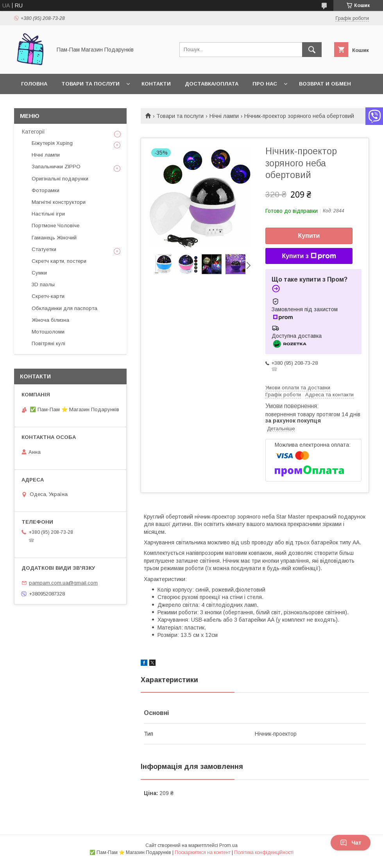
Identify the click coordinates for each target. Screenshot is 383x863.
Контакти (156, 84)
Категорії (33, 131)
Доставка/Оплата (211, 84)
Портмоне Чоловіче (55, 225)
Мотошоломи (48, 332)
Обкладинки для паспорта (64, 308)
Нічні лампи (224, 116)
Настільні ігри (48, 214)
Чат (350, 842)
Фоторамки (45, 190)
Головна (34, 84)
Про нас (264, 84)
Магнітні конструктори (59, 202)
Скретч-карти (48, 296)
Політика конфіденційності (264, 852)
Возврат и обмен (325, 84)
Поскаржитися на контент (203, 852)
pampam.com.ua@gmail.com (63, 583)
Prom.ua (228, 845)
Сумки (39, 273)
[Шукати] (312, 49)
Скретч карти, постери (59, 261)
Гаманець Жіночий (54, 238)
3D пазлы (43, 284)
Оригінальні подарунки (60, 179)
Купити (309, 235)
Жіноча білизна (50, 320)
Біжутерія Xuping (52, 143)
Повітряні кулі (48, 343)
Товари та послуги (90, 84)
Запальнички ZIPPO (56, 166)
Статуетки (44, 249)
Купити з (309, 256)
